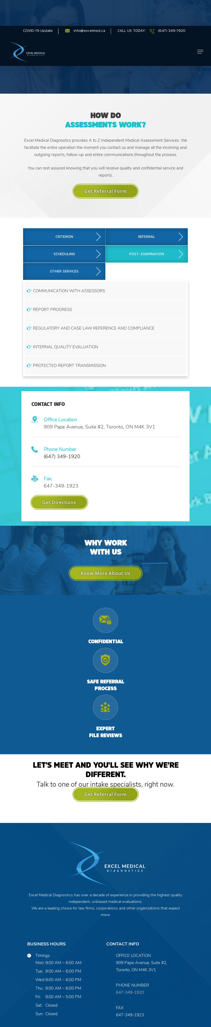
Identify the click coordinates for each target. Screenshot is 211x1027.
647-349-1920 (130, 955)
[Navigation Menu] (200, 14)
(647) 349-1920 (62, 419)
